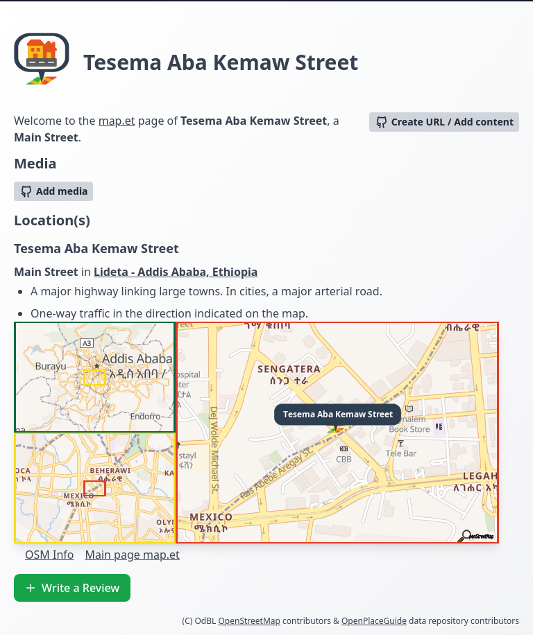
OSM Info (49, 554)
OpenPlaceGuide (374, 621)
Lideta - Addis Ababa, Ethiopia (175, 271)
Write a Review (72, 587)
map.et (117, 120)
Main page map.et (132, 554)
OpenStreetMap (249, 621)
